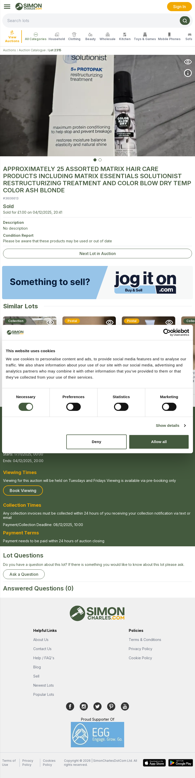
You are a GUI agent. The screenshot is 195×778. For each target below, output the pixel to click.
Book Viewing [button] (23, 490)
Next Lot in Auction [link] (97, 253)
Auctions (9, 50)
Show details (168, 425)
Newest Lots (43, 685)
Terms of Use (9, 763)
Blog (37, 667)
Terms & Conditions (145, 639)
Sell (36, 676)
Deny (96, 441)
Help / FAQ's (43, 658)
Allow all (159, 441)
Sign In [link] (179, 6)
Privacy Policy (140, 649)
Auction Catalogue (32, 50)
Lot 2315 (54, 50)
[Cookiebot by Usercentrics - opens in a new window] (167, 332)
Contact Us (42, 649)
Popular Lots (43, 694)
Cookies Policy (49, 763)
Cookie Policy (140, 658)
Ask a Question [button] (23, 574)
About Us (40, 639)
